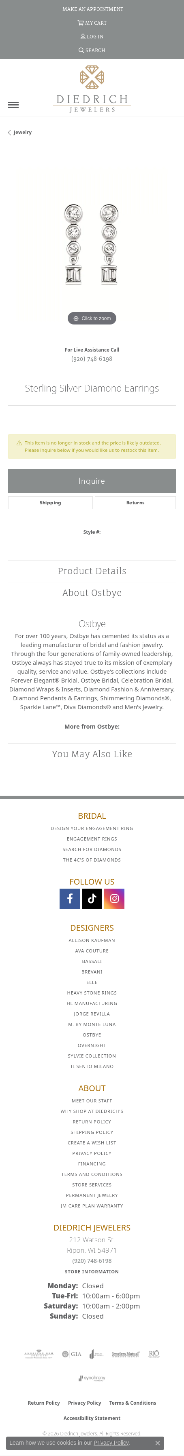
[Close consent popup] (157, 1443)
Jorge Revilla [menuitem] (92, 1014)
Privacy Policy (92, 1153)
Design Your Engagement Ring (92, 828)
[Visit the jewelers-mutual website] (126, 1354)
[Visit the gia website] (71, 1354)
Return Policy (92, 1122)
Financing (92, 1164)
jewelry (23, 132)
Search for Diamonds (91, 849)
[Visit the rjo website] (154, 1354)
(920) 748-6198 (92, 358)
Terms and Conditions (92, 1174)
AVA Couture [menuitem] (92, 951)
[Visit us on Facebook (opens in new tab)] (70, 899)
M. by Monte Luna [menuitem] (92, 1024)
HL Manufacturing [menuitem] (91, 1003)
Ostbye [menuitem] (92, 1035)
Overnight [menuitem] (92, 1045)
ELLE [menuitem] (91, 982)
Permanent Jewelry (92, 1195)
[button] (92, 22)
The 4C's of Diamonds (92, 860)
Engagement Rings (92, 839)
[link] (92, 9)
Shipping (51, 503)
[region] (92, 244)
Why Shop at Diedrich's (92, 1111)
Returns (135, 503)
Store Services (91, 1185)
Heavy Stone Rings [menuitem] (92, 993)
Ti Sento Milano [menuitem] (92, 1066)
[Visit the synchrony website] (92, 1378)
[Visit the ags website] (39, 1354)
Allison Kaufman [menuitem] (92, 940)
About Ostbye (92, 592)
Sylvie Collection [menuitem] (92, 1056)
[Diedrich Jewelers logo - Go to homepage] (92, 88)
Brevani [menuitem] (92, 972)
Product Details (92, 570)
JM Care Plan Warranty (92, 1206)
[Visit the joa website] (97, 1354)
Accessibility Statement (92, 1418)
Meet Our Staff (92, 1101)
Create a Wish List (92, 1143)
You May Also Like (92, 753)
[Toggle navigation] (13, 105)
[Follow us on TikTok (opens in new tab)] (92, 899)
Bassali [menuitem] (92, 961)
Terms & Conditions (132, 1402)
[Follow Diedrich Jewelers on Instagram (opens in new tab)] (114, 899)
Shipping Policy (92, 1132)
